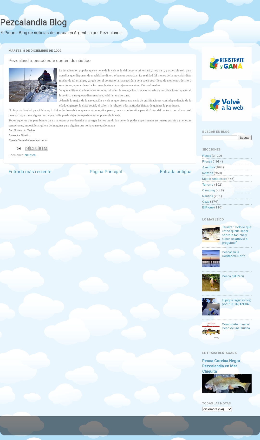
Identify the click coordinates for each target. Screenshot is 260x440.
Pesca (206, 155)
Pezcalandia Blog (33, 22)
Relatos (207, 173)
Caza (205, 201)
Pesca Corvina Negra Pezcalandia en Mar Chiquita (221, 366)
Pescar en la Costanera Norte (233, 254)
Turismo (208, 184)
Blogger (179, 428)
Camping (208, 190)
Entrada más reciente (29, 171)
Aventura (208, 167)
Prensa (207, 161)
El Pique (208, 207)
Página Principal (106, 171)
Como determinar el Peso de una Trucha (236, 326)
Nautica (30, 155)
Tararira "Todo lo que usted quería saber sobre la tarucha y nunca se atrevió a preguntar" (236, 235)
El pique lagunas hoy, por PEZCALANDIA (236, 302)
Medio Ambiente (214, 179)
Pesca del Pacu (233, 276)
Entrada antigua (175, 171)
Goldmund (138, 428)
